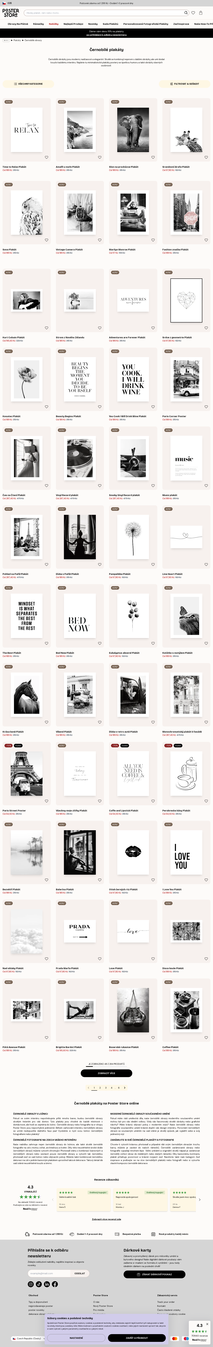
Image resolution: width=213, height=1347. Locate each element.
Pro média (98, 1310)
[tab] (193, 13)
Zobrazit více (106, 1073)
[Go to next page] (125, 1088)
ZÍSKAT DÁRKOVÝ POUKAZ (154, 1274)
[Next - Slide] (199, 1199)
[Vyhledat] (186, 13)
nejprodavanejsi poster (41, 1306)
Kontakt (161, 1306)
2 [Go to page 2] (100, 1087)
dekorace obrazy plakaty (42, 1314)
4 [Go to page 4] (111, 1087)
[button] (199, 1332)
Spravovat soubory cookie (171, 1314)
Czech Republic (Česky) (29, 1338)
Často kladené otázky (168, 1310)
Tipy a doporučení (38, 1301)
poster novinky (36, 1310)
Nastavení (76, 1338)
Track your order (166, 1301)
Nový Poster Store (103, 1306)
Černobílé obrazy (33, 40)
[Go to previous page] (88, 1088)
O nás (96, 1301)
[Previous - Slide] (52, 1199)
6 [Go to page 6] (119, 1087)
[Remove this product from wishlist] (46, 157)
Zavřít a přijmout (137, 1338)
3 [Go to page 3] (105, 1087)
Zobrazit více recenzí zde (106, 1219)
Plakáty (17, 40)
